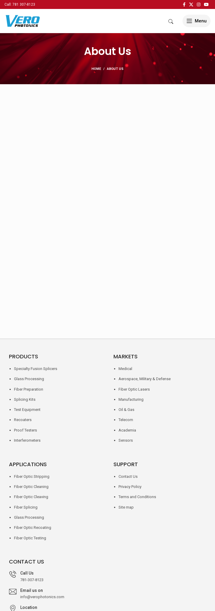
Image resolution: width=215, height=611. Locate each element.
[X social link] (191, 4)
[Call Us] (13, 574)
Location (28, 607)
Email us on (31, 590)
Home (96, 69)
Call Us (27, 573)
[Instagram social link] (198, 4)
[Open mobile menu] (197, 21)
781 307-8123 (24, 4)
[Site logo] (22, 20)
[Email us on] (13, 591)
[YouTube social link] (206, 4)
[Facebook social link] (184, 4)
